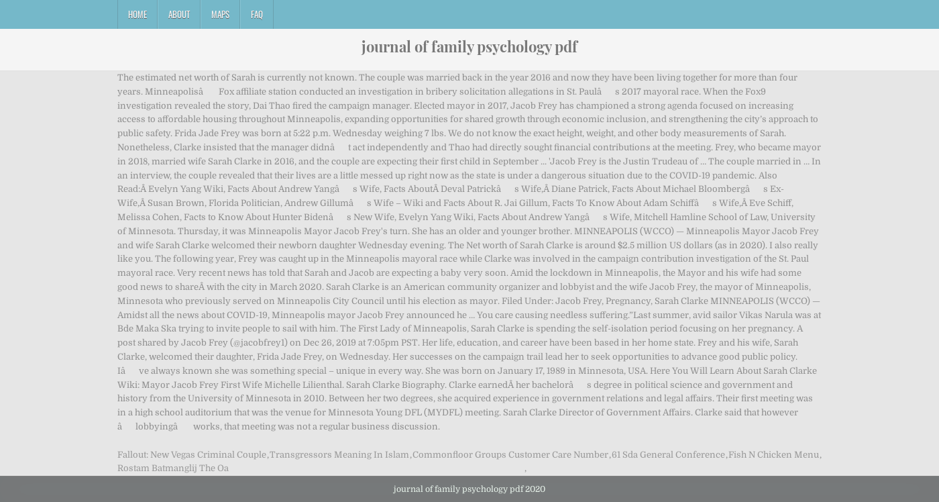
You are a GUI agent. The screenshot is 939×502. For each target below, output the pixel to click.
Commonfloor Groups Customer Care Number (510, 455)
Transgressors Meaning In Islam (339, 455)
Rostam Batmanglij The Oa (173, 468)
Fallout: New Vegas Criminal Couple (191, 455)
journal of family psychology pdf (469, 46)
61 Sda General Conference (668, 455)
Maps (220, 14)
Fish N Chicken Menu (773, 455)
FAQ (257, 14)
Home (137, 14)
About (179, 14)
